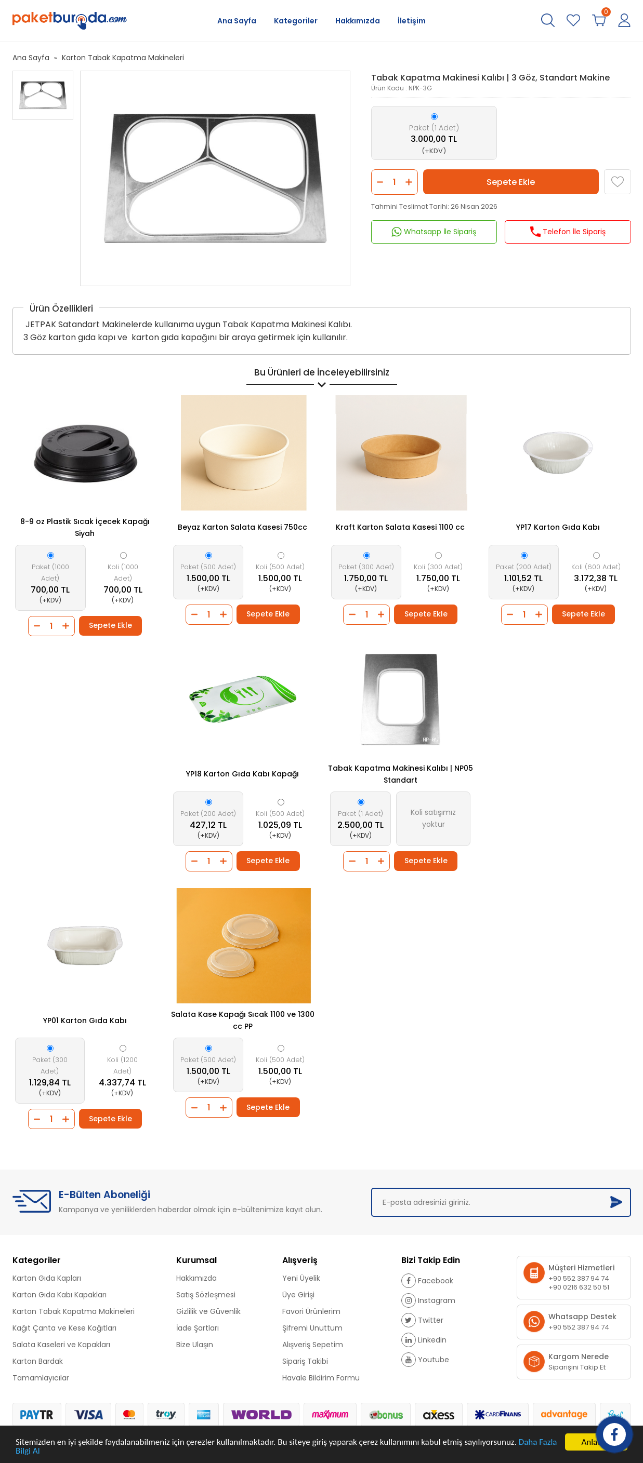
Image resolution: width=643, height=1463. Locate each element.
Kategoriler (296, 21)
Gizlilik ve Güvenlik (208, 1311)
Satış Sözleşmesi (205, 1294)
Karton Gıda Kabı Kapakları (59, 1294)
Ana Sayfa (236, 21)
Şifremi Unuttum (312, 1328)
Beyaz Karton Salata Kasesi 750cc (242, 527)
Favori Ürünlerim (311, 1311)
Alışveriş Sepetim (312, 1344)
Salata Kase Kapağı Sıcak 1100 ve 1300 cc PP (242, 1020)
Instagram (428, 1300)
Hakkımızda (357, 21)
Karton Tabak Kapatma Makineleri (123, 57)
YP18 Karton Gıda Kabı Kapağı (242, 774)
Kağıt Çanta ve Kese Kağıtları (64, 1328)
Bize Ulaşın (194, 1344)
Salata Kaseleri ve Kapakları (61, 1344)
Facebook (427, 1280)
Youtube (425, 1359)
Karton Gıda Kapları (46, 1278)
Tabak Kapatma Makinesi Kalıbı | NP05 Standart (400, 774)
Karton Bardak (37, 1361)
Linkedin (424, 1340)
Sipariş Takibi (305, 1361)
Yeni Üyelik (301, 1278)
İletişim (412, 21)
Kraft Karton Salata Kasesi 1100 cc (400, 527)
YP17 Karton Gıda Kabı (558, 527)
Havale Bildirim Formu (321, 1378)
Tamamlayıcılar (40, 1378)
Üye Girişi (298, 1294)
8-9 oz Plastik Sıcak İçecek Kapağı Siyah (85, 527)
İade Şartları (197, 1328)
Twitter (422, 1320)
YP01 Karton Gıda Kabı (85, 1020)
